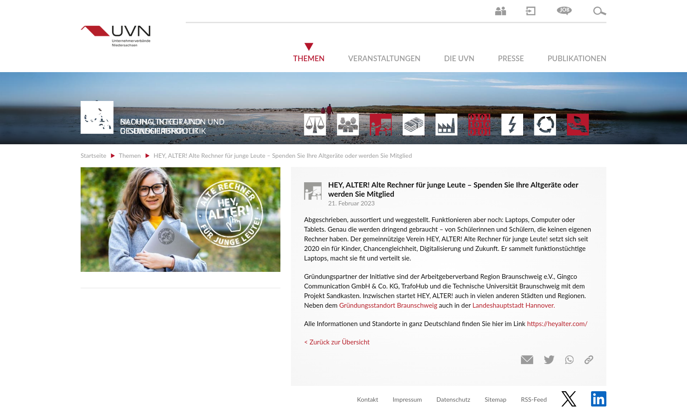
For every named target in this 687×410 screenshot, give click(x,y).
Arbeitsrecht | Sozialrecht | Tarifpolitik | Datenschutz (315, 125)
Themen (309, 58)
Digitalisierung (479, 125)
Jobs (564, 11)
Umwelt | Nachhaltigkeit (545, 125)
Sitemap (495, 399)
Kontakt (368, 399)
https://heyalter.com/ (557, 323)
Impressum (407, 399)
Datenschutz (453, 399)
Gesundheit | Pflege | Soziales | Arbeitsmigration (578, 125)
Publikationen (577, 58)
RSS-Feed (534, 399)
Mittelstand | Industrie (446, 125)
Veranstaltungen (384, 58)
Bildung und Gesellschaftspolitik (381, 125)
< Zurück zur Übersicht (337, 342)
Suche (599, 11)
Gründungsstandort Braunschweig (388, 305)
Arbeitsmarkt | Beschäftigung (348, 125)
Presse (511, 58)
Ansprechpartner (500, 11)
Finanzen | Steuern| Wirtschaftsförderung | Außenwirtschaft (414, 125)
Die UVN (459, 58)
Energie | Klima (512, 125)
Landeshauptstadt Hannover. (513, 305)
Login (530, 11)
